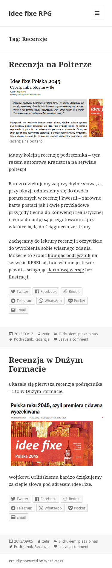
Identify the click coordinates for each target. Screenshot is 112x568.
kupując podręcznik (69, 255)
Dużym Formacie (44, 391)
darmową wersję (65, 269)
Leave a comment (73, 339)
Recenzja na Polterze (50, 64)
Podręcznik (23, 339)
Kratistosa (59, 162)
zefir (46, 333)
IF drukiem (67, 333)
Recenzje (42, 339)
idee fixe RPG (30, 13)
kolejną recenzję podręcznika (55, 155)
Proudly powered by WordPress (36, 561)
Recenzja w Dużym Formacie (46, 364)
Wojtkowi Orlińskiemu (34, 477)
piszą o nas (88, 333)
